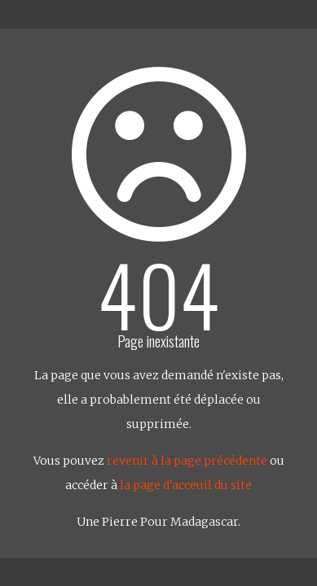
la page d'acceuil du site (186, 485)
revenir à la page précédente (187, 460)
